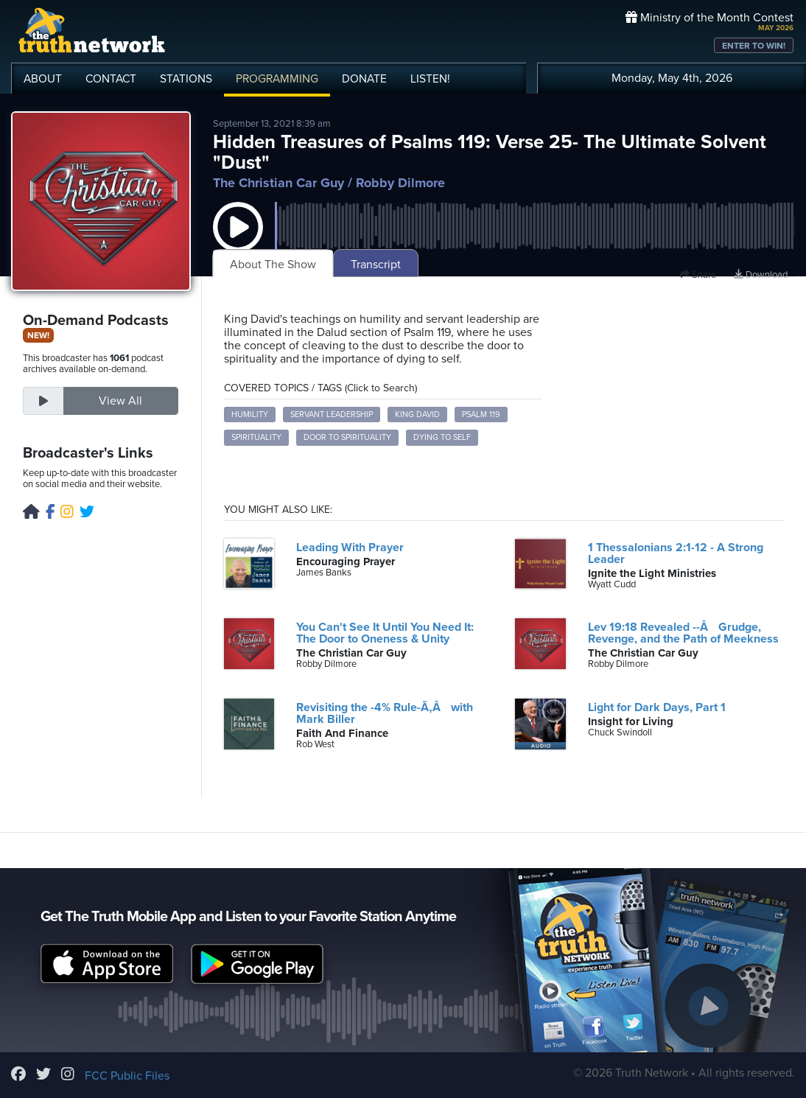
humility (249, 414)
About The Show (273, 264)
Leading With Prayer (350, 547)
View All (120, 401)
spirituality (256, 437)
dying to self (442, 437)
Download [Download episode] (761, 275)
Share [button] (698, 275)
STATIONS (186, 78)
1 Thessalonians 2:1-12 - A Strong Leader (675, 553)
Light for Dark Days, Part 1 (657, 707)
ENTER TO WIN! (753, 46)
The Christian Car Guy (278, 183)
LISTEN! (430, 78)
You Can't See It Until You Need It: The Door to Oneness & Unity (385, 633)
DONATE (364, 78)
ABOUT (43, 78)
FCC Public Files (127, 1076)
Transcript (376, 264)
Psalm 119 (481, 414)
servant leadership (331, 414)
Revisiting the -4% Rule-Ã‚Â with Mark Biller (384, 713)
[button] (238, 241)
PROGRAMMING (277, 78)
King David (417, 414)
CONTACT (110, 78)
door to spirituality (347, 437)
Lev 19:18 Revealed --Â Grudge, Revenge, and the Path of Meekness (683, 633)
